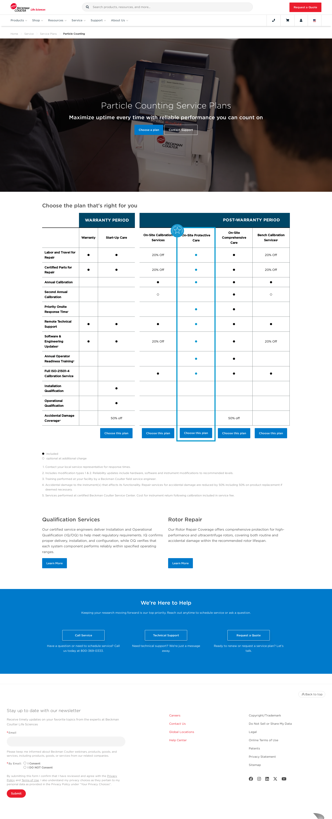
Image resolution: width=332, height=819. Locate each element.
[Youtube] (284, 780)
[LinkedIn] (267, 780)
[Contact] (273, 20)
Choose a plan (149, 129)
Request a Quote (305, 7)
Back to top (311, 694)
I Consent (34, 763)
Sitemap (255, 765)
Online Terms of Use (263, 740)
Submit (16, 793)
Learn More (54, 563)
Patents (254, 748)
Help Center (178, 740)
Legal (253, 732)
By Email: (14, 763)
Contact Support (181, 129)
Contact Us (177, 723)
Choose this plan (116, 433)
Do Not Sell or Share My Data (270, 723)
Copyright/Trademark (265, 715)
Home (14, 33)
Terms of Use (30, 780)
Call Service (83, 635)
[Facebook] (251, 780)
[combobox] (167, 7)
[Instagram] (259, 780)
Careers (174, 715)
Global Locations (181, 732)
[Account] (301, 20)
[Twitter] (275, 780)
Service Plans (48, 33)
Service (29, 33)
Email (11, 733)
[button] (87, 7)
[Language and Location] (314, 20)
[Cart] (287, 20)
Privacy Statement (262, 756)
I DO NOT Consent (40, 767)
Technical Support (166, 635)
